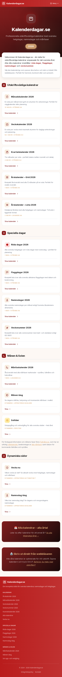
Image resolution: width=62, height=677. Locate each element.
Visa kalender (11, 113)
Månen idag (7, 655)
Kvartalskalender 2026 (11, 612)
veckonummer (27, 66)
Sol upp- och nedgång (11, 658)
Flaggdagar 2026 (9, 633)
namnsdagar (10, 66)
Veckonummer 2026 (10, 608)
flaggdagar (47, 63)
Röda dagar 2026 (9, 629)
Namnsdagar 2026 (10, 637)
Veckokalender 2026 (10, 604)
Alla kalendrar (8, 615)
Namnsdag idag (9, 641)
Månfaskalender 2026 (11, 651)
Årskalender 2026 (9, 596)
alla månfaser (37, 445)
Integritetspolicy (27, 672)
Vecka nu (6, 619)
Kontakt (38, 672)
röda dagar (36, 63)
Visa (8, 409)
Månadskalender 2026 (11, 600)
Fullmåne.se (44, 442)
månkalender (13, 445)
